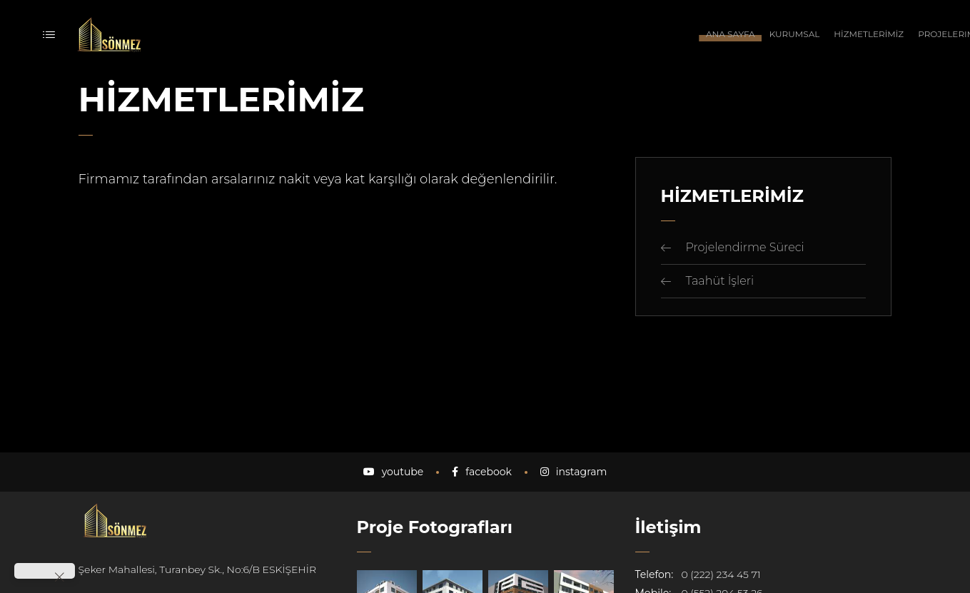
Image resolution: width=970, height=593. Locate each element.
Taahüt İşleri (720, 281)
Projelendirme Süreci (745, 247)
